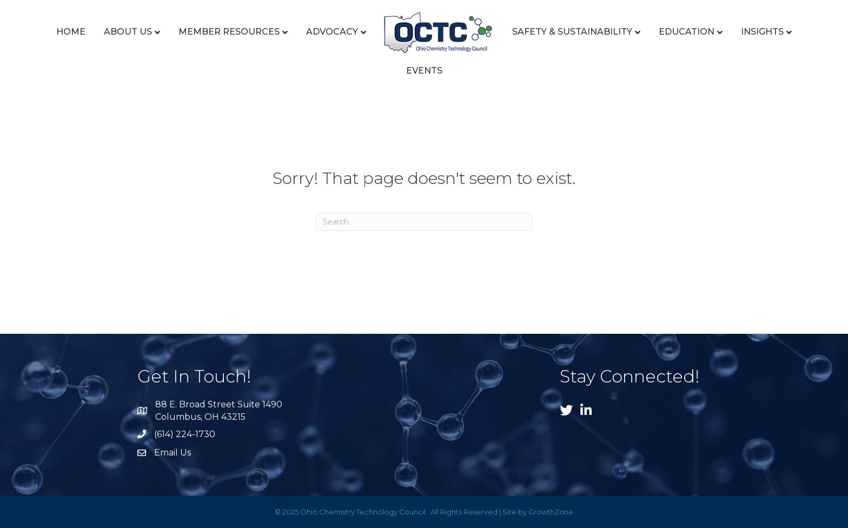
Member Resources (229, 32)
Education (686, 32)
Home (70, 32)
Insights (762, 32)
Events (424, 70)
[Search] (424, 222)
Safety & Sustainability (572, 32)
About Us (128, 32)
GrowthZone (550, 511)
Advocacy (332, 32)
